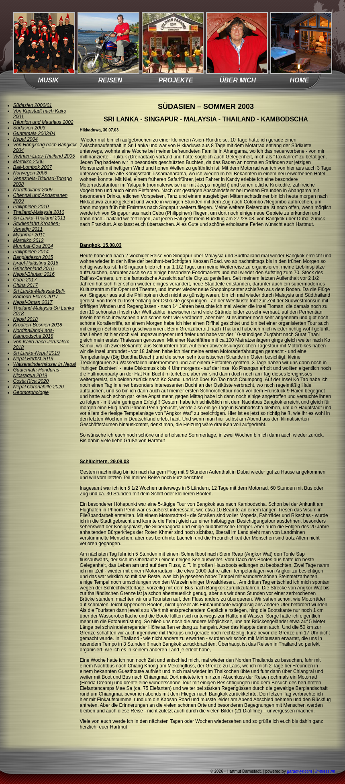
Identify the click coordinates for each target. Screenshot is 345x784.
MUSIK (48, 80)
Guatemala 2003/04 (34, 133)
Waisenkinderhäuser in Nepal (44, 364)
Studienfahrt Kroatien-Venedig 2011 (36, 226)
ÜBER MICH (238, 80)
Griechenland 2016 (33, 268)
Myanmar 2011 (29, 235)
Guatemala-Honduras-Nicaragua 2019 (37, 372)
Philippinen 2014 (31, 251)
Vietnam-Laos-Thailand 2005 (44, 156)
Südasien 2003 (29, 128)
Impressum (325, 771)
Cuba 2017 (25, 280)
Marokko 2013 (28, 240)
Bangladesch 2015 (33, 257)
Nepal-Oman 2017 (33, 302)
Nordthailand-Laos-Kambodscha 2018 (33, 333)
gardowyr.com (299, 771)
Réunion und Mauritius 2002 (43, 122)
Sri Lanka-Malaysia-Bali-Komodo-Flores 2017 (39, 294)
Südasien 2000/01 (32, 105)
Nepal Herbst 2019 (33, 358)
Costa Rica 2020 (31, 381)
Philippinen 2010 (31, 206)
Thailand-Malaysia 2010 (38, 212)
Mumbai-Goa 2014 (33, 246)
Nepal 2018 (25, 319)
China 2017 (25, 285)
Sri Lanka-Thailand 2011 (39, 218)
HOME (299, 80)
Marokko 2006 (28, 161)
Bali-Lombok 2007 (32, 167)
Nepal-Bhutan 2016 (34, 274)
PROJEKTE (176, 80)
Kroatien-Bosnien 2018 (37, 325)
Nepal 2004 (25, 139)
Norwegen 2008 (30, 173)
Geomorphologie (31, 392)
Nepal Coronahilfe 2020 (38, 387)
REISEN (110, 80)
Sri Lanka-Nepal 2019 (36, 353)
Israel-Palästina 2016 (36, 263)
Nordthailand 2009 (33, 190)
